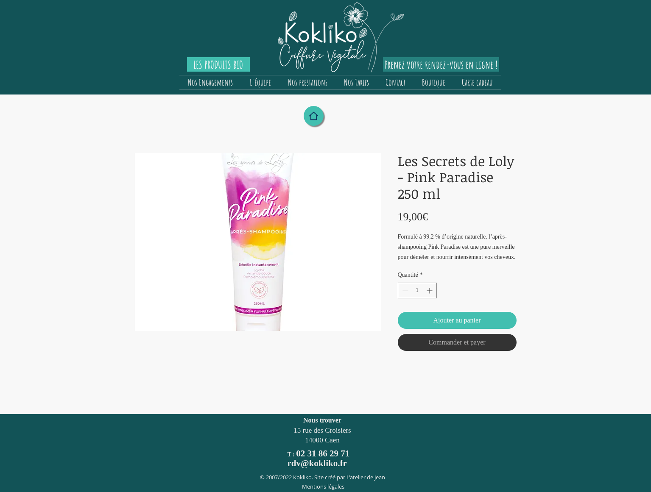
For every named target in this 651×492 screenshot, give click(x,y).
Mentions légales (323, 486)
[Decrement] (404, 290)
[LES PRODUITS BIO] (218, 64)
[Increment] (430, 290)
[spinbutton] (417, 290)
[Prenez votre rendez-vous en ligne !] (441, 64)
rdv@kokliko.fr (317, 463)
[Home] (314, 116)
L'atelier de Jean (365, 477)
